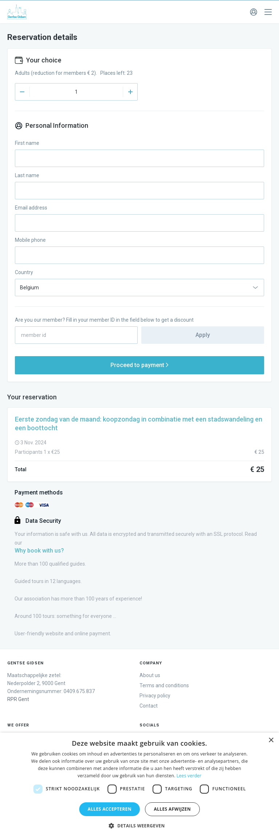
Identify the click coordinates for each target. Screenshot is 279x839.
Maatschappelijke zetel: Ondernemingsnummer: (36, 683)
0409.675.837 (79, 691)
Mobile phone (30, 240)
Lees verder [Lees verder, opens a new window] (189, 776)
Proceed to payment (139, 365)
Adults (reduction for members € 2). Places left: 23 (74, 73)
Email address (31, 208)
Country (24, 272)
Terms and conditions (164, 685)
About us (150, 675)
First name (27, 143)
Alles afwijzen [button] (172, 809)
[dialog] (139, 786)
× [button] (271, 740)
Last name (27, 175)
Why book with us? (39, 550)
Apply (202, 334)
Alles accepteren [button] (110, 809)
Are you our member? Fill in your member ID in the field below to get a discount (104, 320)
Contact (149, 706)
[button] (139, 826)
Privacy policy (155, 696)
